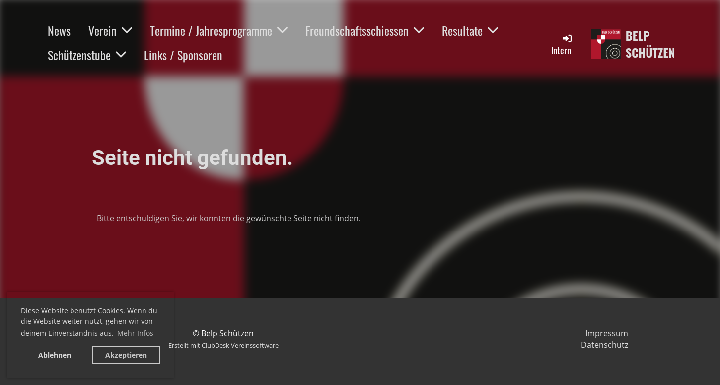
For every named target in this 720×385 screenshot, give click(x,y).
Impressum (606, 333)
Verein (110, 30)
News (59, 30)
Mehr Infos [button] (135, 333)
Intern (562, 44)
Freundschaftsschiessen (364, 30)
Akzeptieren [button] (126, 355)
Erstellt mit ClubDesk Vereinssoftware (223, 345)
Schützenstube (87, 55)
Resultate (470, 30)
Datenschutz (604, 344)
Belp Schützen (650, 44)
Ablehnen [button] (54, 355)
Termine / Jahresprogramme (219, 30)
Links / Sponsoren (183, 55)
